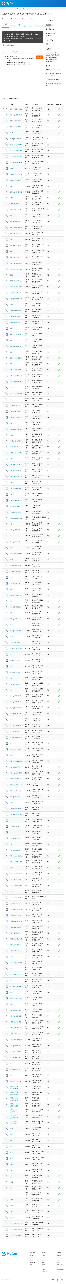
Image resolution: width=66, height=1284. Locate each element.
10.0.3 (11, 494)
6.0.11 (11, 1004)
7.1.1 (11, 844)
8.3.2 (11, 589)
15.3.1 (11, 133)
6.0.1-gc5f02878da (15, 1046)
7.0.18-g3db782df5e (16, 856)
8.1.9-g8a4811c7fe (15, 684)
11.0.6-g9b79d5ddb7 (16, 429)
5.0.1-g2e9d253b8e (15, 1081)
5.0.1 (11, 1075)
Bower (43, 1260)
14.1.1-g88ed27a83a (15, 222)
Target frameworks (18, 51)
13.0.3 (11, 275)
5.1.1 (11, 1063)
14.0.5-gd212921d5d (15, 245)
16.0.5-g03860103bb (16, 109)
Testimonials (32, 1262)
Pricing (31, 1260)
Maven (43, 1264)
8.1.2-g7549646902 (16, 737)
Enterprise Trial (59, 1267)
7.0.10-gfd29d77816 (16, 909)
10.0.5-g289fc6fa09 (16, 476)
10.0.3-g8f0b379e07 (16, 500)
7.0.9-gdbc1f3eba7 (15, 915)
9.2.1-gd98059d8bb (15, 530)
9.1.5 (11, 536)
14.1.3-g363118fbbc (15, 204)
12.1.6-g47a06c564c (16, 299)
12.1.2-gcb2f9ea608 (15, 334)
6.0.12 (11, 992)
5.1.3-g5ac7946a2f (15, 1051)
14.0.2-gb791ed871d (15, 263)
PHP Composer (45, 1267)
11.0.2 (11, 459)
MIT (47, 44)
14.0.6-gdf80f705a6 (16, 227)
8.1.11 (11, 654)
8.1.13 (11, 636)
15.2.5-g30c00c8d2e (16, 144)
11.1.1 (11, 399)
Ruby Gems (45, 1271)
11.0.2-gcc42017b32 (15, 465)
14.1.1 (11, 216)
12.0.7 (11, 352)
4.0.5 (11, 1158)
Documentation (59, 1255)
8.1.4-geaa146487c (15, 725)
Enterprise (31, 1257)
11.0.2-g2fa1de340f (15, 471)
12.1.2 (11, 328)
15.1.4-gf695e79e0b (16, 174)
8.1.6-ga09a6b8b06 (15, 708)
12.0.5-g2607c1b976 (16, 376)
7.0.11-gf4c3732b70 (15, 903)
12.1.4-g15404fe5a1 (15, 316)
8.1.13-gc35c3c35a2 (15, 642)
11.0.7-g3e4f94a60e (16, 417)
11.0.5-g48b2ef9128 (15, 441)
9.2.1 (11, 524)
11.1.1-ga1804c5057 (15, 405)
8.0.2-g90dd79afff (15, 791)
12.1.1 (11, 340)
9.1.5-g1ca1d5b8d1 (15, 542)
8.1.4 (11, 719)
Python (43, 1269)
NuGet (43, 1255)
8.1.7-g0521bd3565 (15, 702)
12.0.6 (11, 364)
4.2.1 (11, 1140)
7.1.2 (11, 832)
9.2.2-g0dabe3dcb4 (16, 518)
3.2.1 (11, 1188)
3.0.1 (11, 1212)
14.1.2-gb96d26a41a (15, 210)
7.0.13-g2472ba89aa (16, 885)
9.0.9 (11, 548)
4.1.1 (11, 1146)
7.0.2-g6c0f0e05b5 (16, 939)
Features (31, 1255)
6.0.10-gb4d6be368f (16, 1016)
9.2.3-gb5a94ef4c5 (15, 512)
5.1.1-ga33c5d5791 (15, 1069)
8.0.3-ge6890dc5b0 (16, 785)
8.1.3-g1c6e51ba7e (15, 731)
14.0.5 (11, 239)
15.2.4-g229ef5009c (16, 150)
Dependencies (7, 51)
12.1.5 (11, 305)
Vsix (43, 1262)
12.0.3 (11, 388)
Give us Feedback (60, 1269)
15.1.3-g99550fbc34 (15, 180)
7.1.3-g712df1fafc (15, 826)
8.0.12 (11, 755)
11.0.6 (11, 423)
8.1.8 (11, 690)
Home (3, 8)
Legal (3, 1279)
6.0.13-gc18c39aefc (15, 986)
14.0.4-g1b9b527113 (15, 257)
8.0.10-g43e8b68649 (16, 773)
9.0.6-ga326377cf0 (15, 583)
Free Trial (58, 1262)
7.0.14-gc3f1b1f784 (15, 880)
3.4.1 (11, 1170)
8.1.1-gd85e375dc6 (15, 749)
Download (50, 80)
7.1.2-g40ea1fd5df (15, 838)
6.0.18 (11, 957)
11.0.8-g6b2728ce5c (16, 411)
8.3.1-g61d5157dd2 (15, 607)
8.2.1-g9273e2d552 (15, 619)
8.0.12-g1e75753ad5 (16, 761)
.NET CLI (19, 25)
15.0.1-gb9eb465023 (16, 192)
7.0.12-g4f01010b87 (15, 897)
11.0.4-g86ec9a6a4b (16, 447)
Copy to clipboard (8, 45)
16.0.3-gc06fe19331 (15, 121)
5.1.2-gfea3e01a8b (15, 1057)
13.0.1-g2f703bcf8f (15, 293)
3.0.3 (11, 1206)
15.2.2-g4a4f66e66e (16, 162)
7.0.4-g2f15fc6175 (15, 933)
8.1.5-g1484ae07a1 (15, 714)
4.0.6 (11, 1152)
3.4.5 (11, 1164)
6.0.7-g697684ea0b (16, 1028)
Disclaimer (8, 1279)
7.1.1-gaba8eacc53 (15, 850)
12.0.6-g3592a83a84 (16, 370)
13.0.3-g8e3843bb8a (16, 281)
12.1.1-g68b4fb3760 (15, 346)
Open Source (59, 1264)
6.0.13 (11, 980)
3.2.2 (11, 1182)
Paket (30, 26)
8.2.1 (11, 613)
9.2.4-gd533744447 (16, 506)
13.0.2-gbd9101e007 (16, 287)
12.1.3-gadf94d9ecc (15, 322)
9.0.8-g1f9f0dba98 (15, 565)
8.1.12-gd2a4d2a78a (16, 648)
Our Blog (58, 1260)
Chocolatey (37, 26)
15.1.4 (11, 168)
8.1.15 (11, 625)
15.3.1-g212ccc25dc (15, 139)
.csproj (24, 26)
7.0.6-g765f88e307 (16, 927)
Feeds (7, 8)
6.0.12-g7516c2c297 (16, 998)
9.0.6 (11, 577)
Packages (19, 8)
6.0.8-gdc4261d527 (15, 1022)
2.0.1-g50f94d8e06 (15, 1235)
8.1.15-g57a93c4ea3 (15, 631)
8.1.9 (11, 678)
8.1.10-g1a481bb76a (15, 672)
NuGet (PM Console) (5, 24)
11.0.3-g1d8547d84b (15, 453)
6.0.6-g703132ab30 (15, 1034)
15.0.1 (11, 186)
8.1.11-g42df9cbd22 (15, 660)
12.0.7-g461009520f (16, 358)
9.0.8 (11, 559)
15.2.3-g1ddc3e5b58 (15, 156)
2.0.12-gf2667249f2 (16, 1229)
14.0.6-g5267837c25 (16, 233)
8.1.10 (11, 666)
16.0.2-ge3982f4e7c (16, 127)
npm (43, 1257)
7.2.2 (11, 802)
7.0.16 (11, 868)
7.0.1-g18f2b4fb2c (15, 945)
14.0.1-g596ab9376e (16, 269)
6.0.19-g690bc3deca (16, 951)
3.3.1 (11, 1176)
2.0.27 (12, 1217)
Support (58, 1257)
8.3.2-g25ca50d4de (16, 595)
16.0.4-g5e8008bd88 (16, 115)
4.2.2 (11, 1134)
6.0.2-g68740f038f (16, 1040)
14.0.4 (11, 251)
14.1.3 (11, 198)
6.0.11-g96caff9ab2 (15, 1010)
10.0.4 (11, 482)
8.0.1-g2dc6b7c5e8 (15, 797)
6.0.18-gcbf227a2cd (16, 963)
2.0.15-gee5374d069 (16, 1223)
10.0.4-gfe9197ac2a (15, 488)
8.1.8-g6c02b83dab (15, 696)
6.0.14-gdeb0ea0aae (16, 974)
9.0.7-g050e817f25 (15, 571)
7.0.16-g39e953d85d (16, 874)
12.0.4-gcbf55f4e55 (16, 382)
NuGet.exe (13, 26)
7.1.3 (11, 820)
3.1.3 (11, 1194)
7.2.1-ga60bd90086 (16, 814)
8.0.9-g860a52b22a (16, 779)
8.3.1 (11, 601)
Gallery (31, 1264)
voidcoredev (13, 8)
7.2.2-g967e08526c (16, 808)
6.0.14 (11, 968)
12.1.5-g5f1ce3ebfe (15, 310)
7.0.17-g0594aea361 (16, 862)
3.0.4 (11, 1200)
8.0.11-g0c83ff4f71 (15, 767)
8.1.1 (11, 743)
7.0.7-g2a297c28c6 (16, 921)
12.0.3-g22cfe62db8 (16, 393)
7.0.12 (11, 891)
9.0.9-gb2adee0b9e (16, 553)
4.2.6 (11, 1129)
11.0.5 (11, 435)
